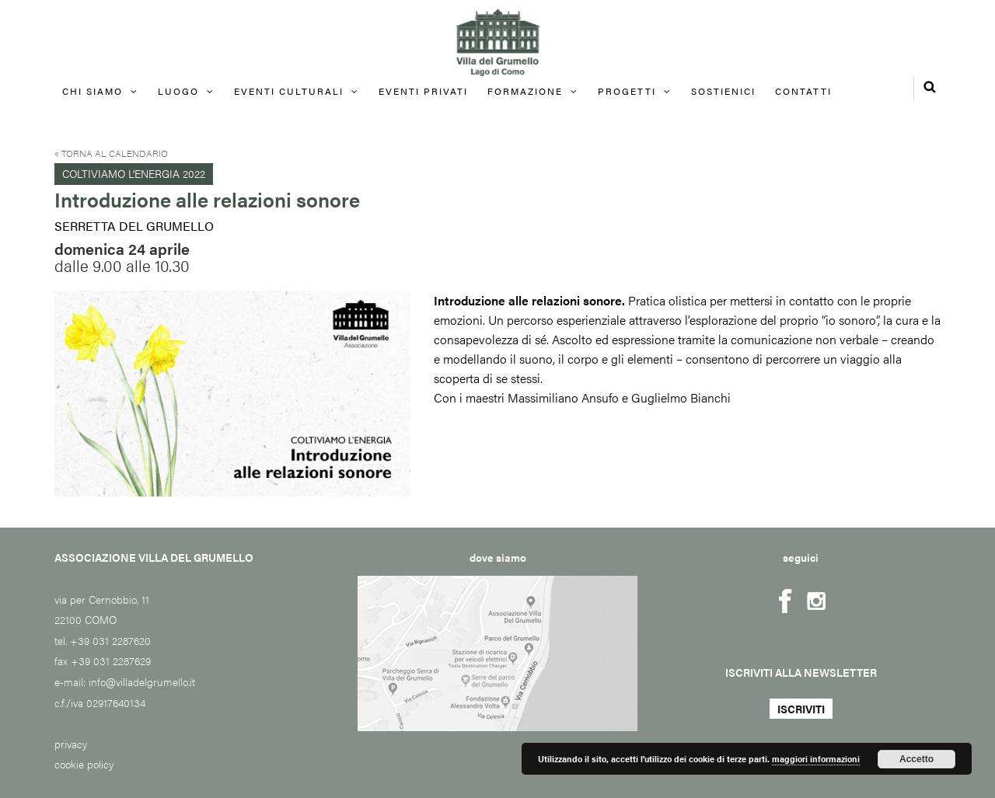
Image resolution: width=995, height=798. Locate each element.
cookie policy (83, 764)
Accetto (916, 759)
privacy (70, 743)
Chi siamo (92, 91)
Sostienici (723, 91)
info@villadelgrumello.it (142, 681)
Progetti (627, 91)
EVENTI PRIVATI (423, 91)
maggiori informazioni (816, 759)
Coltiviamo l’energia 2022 (133, 173)
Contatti (803, 91)
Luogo (178, 91)
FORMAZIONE (525, 91)
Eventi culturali (289, 91)
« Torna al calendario (111, 153)
